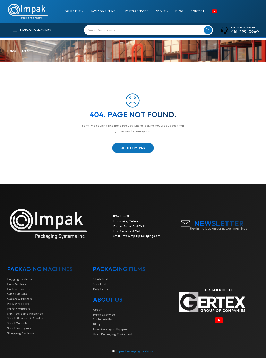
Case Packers (17, 294)
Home (11, 51)
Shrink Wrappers (19, 328)
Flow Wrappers (18, 304)
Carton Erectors (19, 289)
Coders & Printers (20, 299)
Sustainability (102, 319)
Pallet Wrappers (19, 308)
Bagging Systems (19, 279)
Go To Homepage (133, 148)
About (97, 309)
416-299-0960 (245, 31)
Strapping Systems (20, 333)
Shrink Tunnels (17, 323)
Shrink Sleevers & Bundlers (26, 318)
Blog (96, 324)
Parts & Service (104, 314)
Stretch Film (101, 279)
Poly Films (100, 289)
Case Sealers (16, 284)
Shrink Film (100, 284)
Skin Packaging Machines (25, 313)
